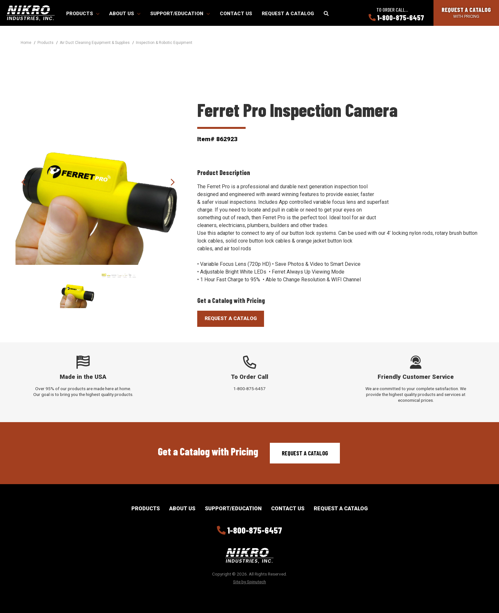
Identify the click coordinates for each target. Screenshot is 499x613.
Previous (23, 182)
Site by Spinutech (249, 581)
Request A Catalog (231, 318)
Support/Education (180, 13)
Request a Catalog (288, 13)
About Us (124, 13)
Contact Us (236, 13)
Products (82, 13)
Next (173, 182)
